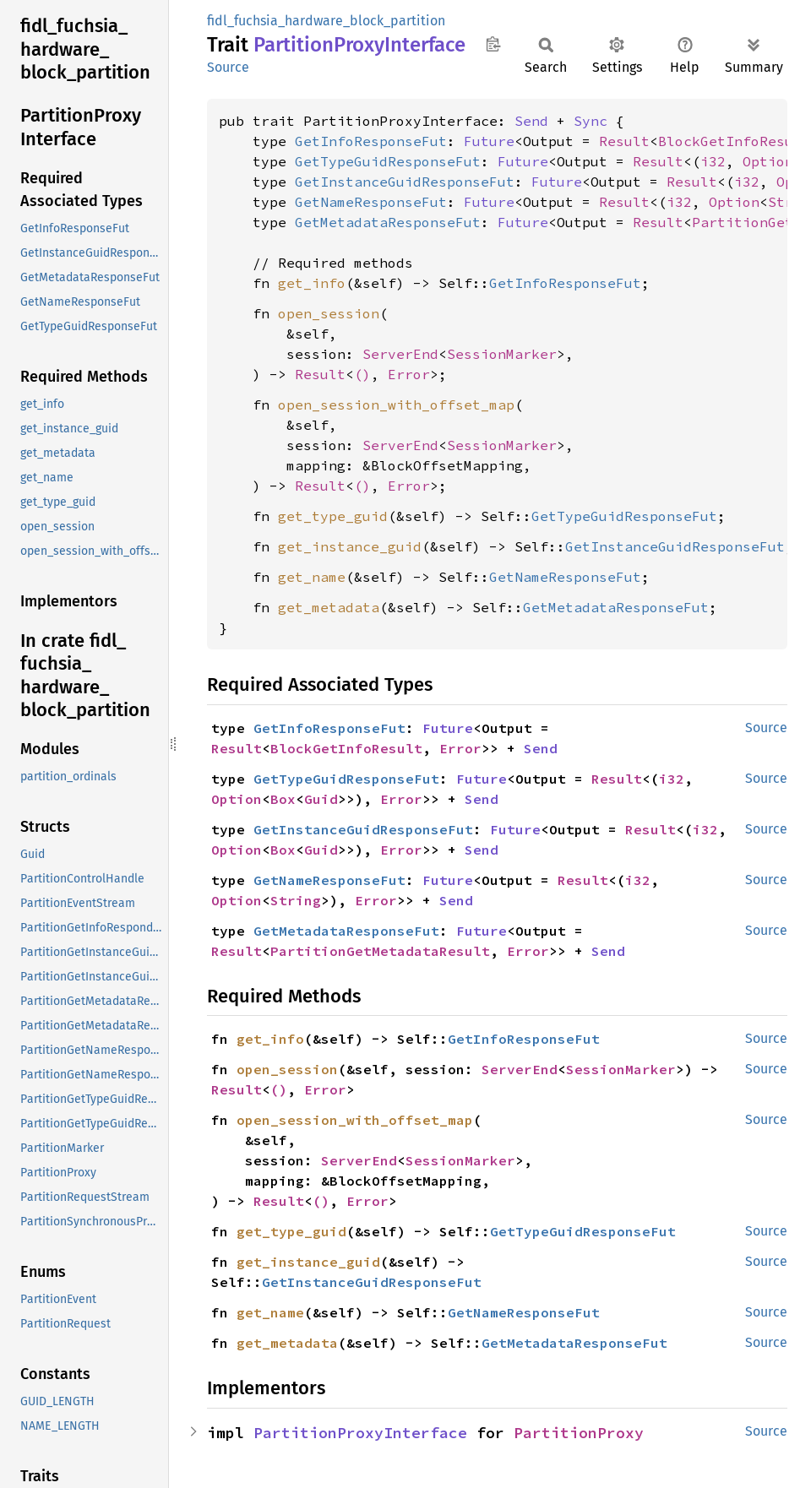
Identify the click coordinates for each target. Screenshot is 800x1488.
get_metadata (328, 607)
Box (283, 798)
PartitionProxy (579, 1432)
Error (409, 374)
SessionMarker (502, 353)
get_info (312, 282)
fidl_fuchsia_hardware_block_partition (326, 21)
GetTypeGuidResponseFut (388, 161)
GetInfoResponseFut (371, 141)
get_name (312, 576)
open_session (328, 313)
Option (768, 161)
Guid (321, 798)
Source (228, 67)
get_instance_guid (350, 546)
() (362, 374)
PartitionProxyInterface (360, 1432)
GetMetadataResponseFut (388, 222)
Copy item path (493, 44)
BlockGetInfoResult (346, 748)
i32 (713, 161)
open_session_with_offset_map (396, 404)
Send (531, 120)
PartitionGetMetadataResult (380, 950)
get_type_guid (333, 516)
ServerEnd (400, 353)
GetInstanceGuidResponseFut (404, 181)
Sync (590, 120)
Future (489, 141)
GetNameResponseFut (371, 201)
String (295, 900)
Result (624, 141)
